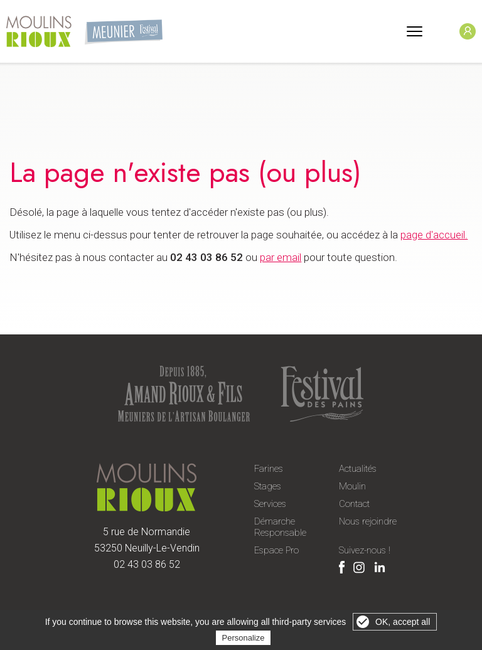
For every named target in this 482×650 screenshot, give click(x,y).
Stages (267, 486)
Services (270, 503)
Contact (354, 503)
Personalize (243, 637)
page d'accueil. (434, 234)
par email (280, 257)
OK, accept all (402, 622)
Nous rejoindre (368, 521)
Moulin (352, 486)
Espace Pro (276, 550)
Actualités (358, 468)
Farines (268, 468)
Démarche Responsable (280, 527)
